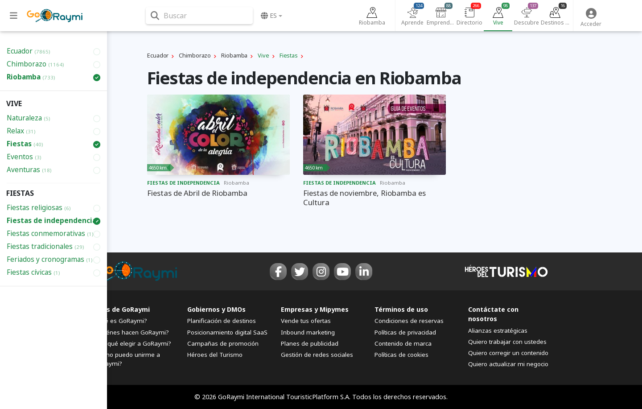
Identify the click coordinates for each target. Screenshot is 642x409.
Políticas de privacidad (405, 332)
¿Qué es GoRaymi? (120, 321)
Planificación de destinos (221, 321)
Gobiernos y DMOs (216, 309)
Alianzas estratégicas (497, 330)
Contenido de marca (403, 343)
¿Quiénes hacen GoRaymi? (131, 332)
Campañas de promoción (223, 343)
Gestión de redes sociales (317, 355)
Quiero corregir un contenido (508, 353)
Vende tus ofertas (306, 321)
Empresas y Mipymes (315, 309)
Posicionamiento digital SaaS (227, 332)
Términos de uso (401, 309)
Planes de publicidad (309, 343)
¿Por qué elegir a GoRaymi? (132, 343)
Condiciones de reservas (409, 321)
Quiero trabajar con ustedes (507, 342)
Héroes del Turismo (215, 355)
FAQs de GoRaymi (122, 309)
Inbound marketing (308, 332)
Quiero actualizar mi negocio (508, 364)
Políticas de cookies (401, 355)
